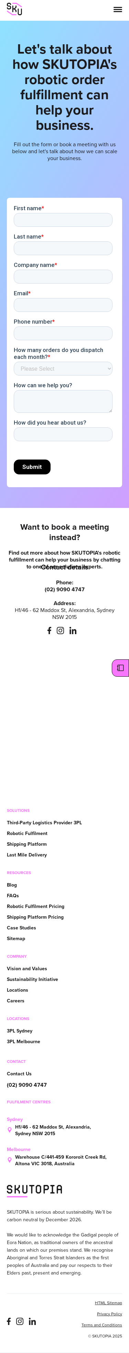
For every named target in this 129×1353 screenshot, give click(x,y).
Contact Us (19, 1074)
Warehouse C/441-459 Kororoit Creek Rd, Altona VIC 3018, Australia (61, 1160)
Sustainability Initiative (32, 979)
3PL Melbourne (23, 1041)
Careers (15, 1001)
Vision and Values (27, 968)
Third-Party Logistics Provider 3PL (44, 822)
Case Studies (21, 928)
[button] (118, 9)
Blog (12, 885)
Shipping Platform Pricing (35, 917)
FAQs (13, 895)
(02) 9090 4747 (27, 1085)
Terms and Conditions (102, 1325)
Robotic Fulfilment (27, 833)
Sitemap (16, 938)
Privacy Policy (109, 1314)
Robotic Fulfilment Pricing (35, 906)
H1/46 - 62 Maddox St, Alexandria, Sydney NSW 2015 (53, 1130)
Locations (17, 990)
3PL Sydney (19, 1031)
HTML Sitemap (108, 1303)
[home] (14, 9)
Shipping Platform (27, 844)
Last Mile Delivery (27, 855)
